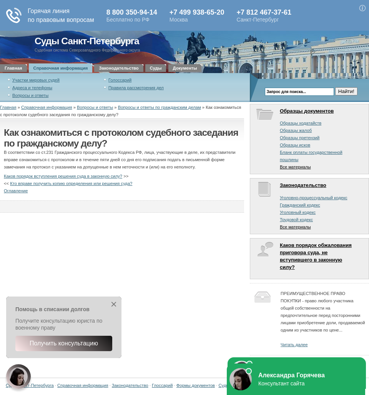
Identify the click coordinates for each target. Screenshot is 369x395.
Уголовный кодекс (298, 212)
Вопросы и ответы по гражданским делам (159, 107)
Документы (185, 68)
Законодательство (118, 68)
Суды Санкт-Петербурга (87, 41)
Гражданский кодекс (300, 205)
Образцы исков (295, 145)
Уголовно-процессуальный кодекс (313, 197)
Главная (13, 68)
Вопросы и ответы (30, 95)
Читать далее (294, 344)
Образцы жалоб (296, 130)
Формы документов (195, 385)
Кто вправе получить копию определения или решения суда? (71, 183)
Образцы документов (307, 111)
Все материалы (295, 167)
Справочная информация (60, 68)
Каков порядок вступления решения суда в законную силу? (63, 176)
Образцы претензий (299, 137)
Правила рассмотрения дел (136, 87)
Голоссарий (119, 80)
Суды (156, 68)
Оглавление (16, 190)
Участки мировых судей (36, 80)
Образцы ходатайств (300, 123)
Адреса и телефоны (32, 87)
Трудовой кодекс (296, 219)
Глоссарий (162, 385)
